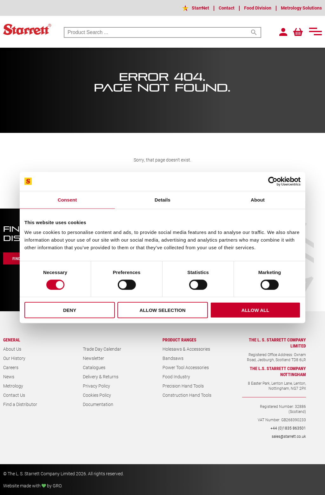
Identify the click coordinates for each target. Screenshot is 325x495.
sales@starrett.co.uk (289, 436)
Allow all (255, 310)
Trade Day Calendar (102, 349)
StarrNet (200, 8)
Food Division (257, 8)
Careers (10, 367)
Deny (69, 310)
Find (17, 258)
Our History (14, 358)
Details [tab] (162, 199)
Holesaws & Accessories (186, 349)
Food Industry (176, 377)
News (8, 377)
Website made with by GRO (32, 486)
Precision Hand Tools (183, 386)
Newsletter (93, 358)
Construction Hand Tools (186, 395)
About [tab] (258, 199)
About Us (12, 349)
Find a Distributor (20, 404)
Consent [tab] (67, 199)
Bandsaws (172, 358)
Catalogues (94, 367)
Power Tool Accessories (185, 367)
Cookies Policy (97, 395)
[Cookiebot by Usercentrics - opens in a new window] (273, 181)
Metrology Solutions (301, 8)
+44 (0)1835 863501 (288, 427)
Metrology (13, 386)
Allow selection (163, 310)
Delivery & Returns (100, 377)
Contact (227, 8)
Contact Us (14, 395)
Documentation (98, 404)
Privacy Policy (96, 386)
